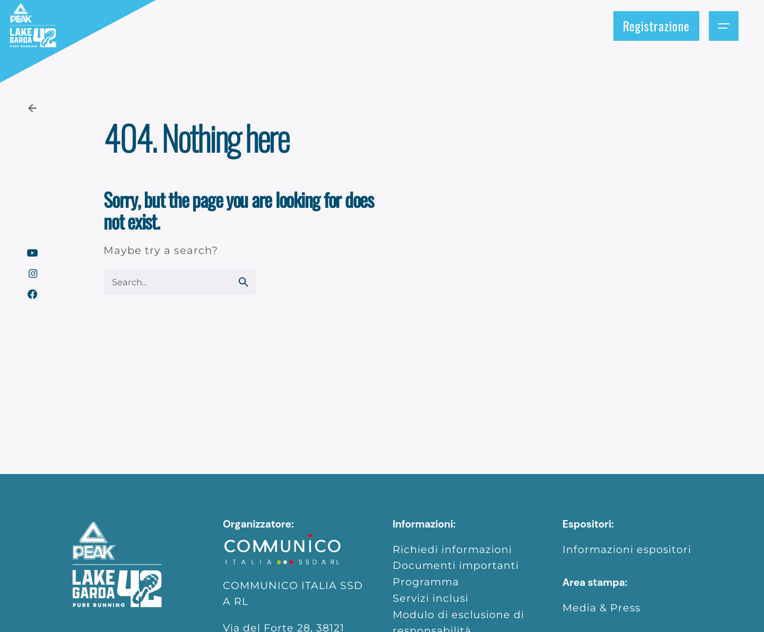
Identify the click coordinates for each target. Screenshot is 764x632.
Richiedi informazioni (452, 549)
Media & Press (601, 607)
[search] (243, 282)
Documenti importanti (456, 565)
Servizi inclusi (430, 598)
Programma (426, 581)
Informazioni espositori (626, 549)
